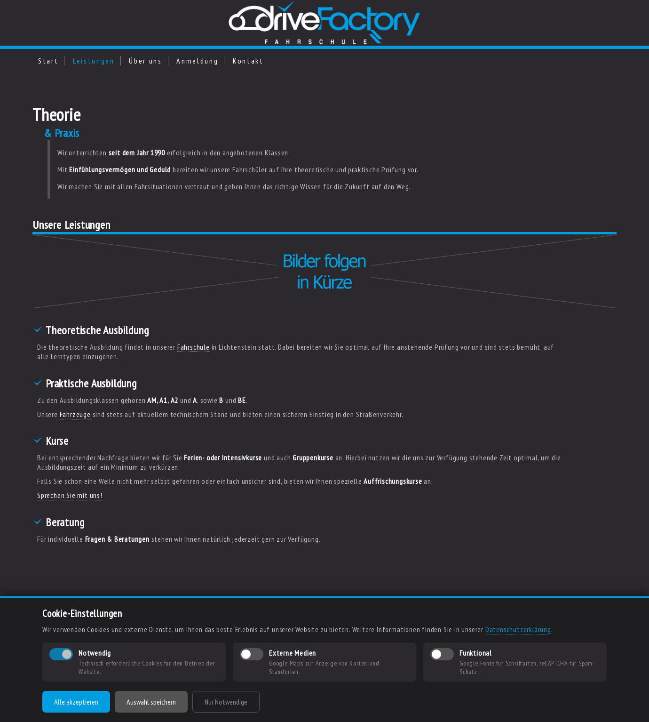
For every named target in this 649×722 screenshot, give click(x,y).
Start (48, 60)
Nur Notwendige (226, 701)
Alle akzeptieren (76, 701)
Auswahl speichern (151, 701)
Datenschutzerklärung (518, 629)
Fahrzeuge (75, 414)
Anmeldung (197, 60)
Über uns (145, 60)
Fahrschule (193, 347)
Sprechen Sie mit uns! (70, 495)
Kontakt (248, 60)
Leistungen (94, 60)
